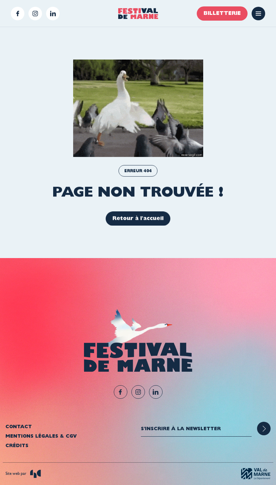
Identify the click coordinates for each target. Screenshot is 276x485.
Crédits (16, 445)
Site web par (23, 474)
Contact (18, 426)
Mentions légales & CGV (41, 436)
